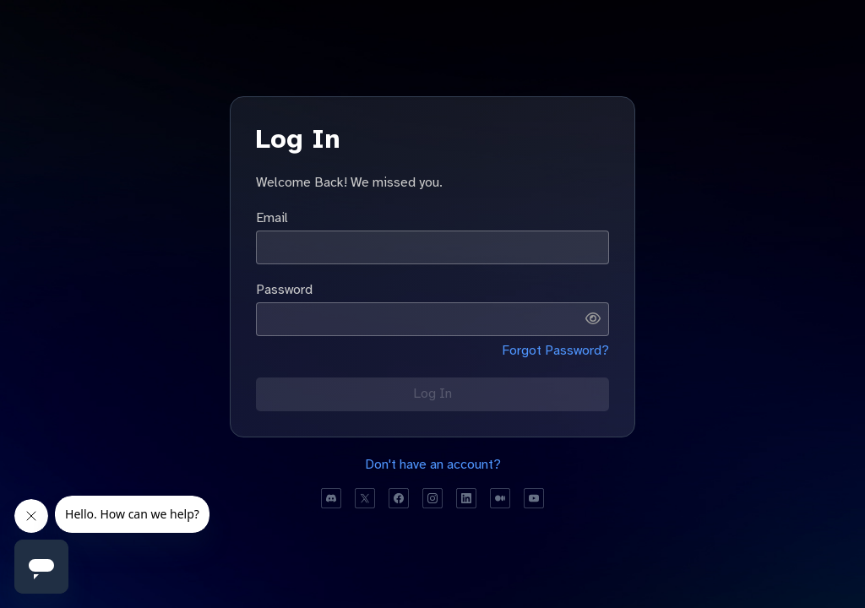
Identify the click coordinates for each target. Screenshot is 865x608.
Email (272, 217)
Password (284, 289)
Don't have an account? (433, 464)
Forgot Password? (555, 350)
